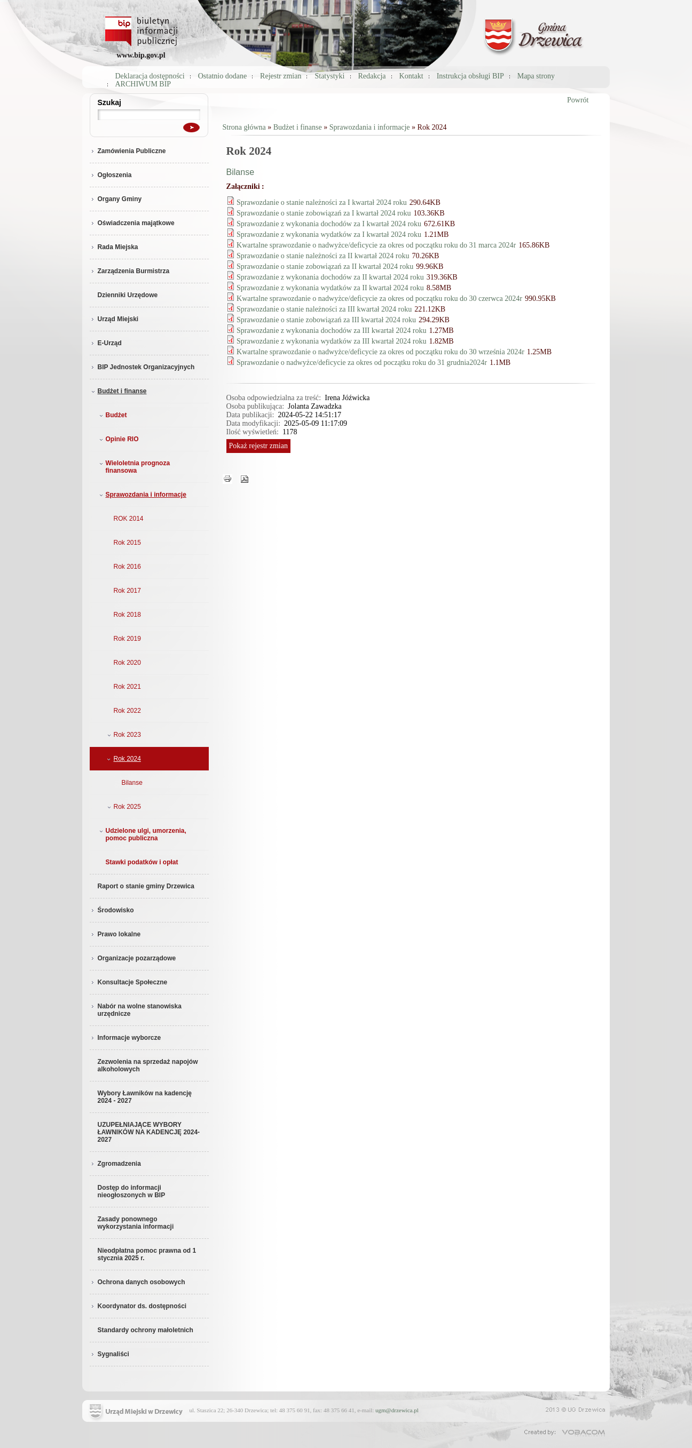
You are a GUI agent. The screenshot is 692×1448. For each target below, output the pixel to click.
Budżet (112, 415)
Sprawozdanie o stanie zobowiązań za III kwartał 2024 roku (326, 320)
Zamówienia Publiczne (128, 151)
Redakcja (372, 76)
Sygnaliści (109, 1354)
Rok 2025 (123, 806)
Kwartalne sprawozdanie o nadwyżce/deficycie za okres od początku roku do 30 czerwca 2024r (379, 299)
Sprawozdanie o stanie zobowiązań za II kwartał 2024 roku (325, 266)
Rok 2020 (127, 662)
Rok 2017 (127, 590)
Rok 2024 (123, 758)
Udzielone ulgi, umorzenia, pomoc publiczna (141, 834)
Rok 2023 (123, 734)
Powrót (577, 100)
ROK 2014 (129, 518)
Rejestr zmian (280, 76)
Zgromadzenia (115, 1163)
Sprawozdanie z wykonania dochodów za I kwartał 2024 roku (329, 224)
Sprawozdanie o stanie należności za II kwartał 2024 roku (323, 256)
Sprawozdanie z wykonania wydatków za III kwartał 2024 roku (331, 341)
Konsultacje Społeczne (129, 982)
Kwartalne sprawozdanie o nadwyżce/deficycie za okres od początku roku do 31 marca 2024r (376, 245)
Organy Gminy (116, 199)
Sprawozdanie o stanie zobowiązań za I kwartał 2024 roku (324, 213)
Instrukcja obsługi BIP (470, 76)
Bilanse (132, 782)
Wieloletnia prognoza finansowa (133, 466)
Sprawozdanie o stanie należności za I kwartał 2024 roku (322, 202)
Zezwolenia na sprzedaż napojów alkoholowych (148, 1065)
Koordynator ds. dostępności (138, 1306)
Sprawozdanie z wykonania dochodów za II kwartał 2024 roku (330, 277)
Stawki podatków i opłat (142, 862)
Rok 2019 (127, 638)
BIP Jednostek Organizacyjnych (142, 367)
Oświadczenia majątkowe (132, 223)
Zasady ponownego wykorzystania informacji (136, 1222)
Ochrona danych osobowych (137, 1282)
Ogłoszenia (111, 175)
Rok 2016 (127, 566)
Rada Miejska (114, 247)
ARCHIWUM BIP (143, 84)
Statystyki (329, 76)
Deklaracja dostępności (150, 76)
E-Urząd (106, 343)
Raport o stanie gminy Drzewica (146, 886)
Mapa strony (536, 76)
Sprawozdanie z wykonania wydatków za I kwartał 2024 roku (329, 234)
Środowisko (112, 910)
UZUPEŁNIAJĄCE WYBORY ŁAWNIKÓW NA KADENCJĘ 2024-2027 (149, 1132)
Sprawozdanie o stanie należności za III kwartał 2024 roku (324, 309)
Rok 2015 (127, 542)
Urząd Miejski (114, 319)
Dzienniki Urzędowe (128, 295)
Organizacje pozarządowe (133, 958)
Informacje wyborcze (125, 1037)
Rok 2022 (127, 710)
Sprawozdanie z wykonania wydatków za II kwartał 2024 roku (330, 288)
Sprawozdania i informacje (141, 494)
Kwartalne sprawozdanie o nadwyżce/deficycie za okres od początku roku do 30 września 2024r (380, 352)
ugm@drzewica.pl (397, 1410)
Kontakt (411, 76)
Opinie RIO (118, 439)
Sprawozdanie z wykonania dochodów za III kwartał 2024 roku (331, 331)
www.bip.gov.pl (140, 55)
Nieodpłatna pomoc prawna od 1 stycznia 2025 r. (147, 1254)
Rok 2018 (127, 614)
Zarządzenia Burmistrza (130, 271)
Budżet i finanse (118, 391)
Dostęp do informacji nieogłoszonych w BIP (132, 1191)
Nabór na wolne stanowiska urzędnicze (136, 1010)
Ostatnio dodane (222, 76)
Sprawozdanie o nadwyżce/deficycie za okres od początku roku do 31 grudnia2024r (362, 363)
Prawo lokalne (115, 934)
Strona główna (244, 127)
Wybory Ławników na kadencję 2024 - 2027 (145, 1096)
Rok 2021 (127, 686)
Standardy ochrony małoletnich (145, 1330)
